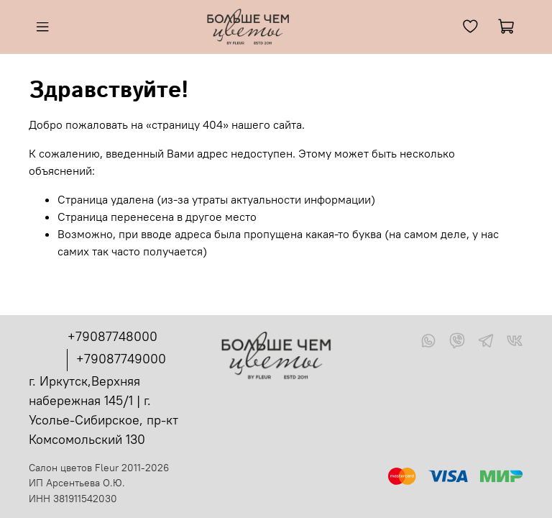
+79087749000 (121, 358)
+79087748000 (112, 336)
